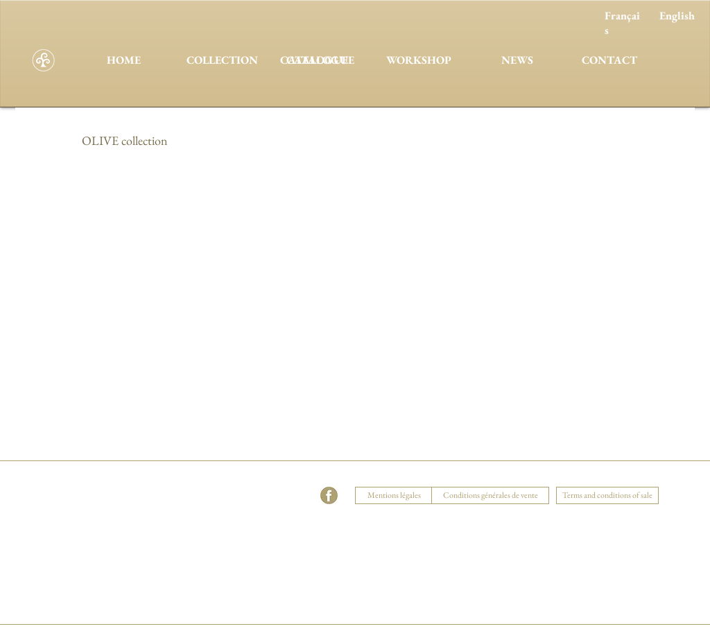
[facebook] (329, 495)
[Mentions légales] (394, 495)
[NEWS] (517, 60)
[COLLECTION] (222, 60)
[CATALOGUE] (320, 60)
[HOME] (123, 60)
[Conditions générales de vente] (490, 495)
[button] (231, 478)
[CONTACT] (609, 60)
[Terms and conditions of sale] (607, 495)
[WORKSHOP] (419, 60)
